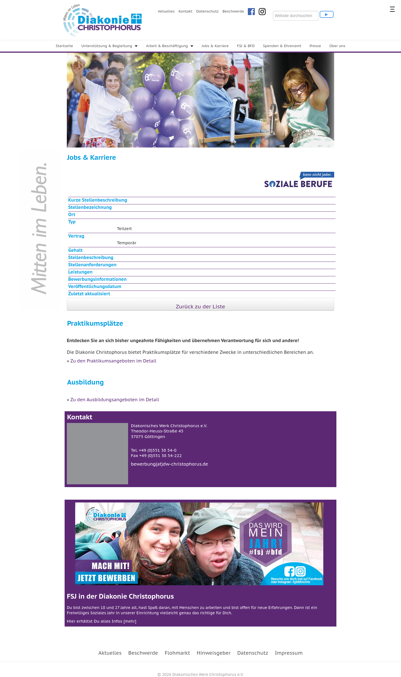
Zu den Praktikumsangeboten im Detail (113, 361)
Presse (315, 45)
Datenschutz (207, 11)
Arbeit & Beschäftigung (167, 45)
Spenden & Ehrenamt (282, 45)
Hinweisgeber (214, 653)
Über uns (337, 45)
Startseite (64, 45)
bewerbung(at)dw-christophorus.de (169, 464)
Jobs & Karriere (215, 45)
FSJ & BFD (246, 45)
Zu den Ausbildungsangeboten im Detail (114, 399)
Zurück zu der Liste (200, 306)
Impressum (289, 653)
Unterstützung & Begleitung (106, 45)
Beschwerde (233, 11)
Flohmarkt (177, 653)
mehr (130, 621)
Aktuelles (166, 11)
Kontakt (185, 11)
